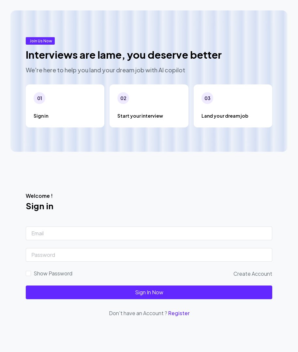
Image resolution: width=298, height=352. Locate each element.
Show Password (53, 273)
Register (178, 313)
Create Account (252, 274)
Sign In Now (149, 292)
